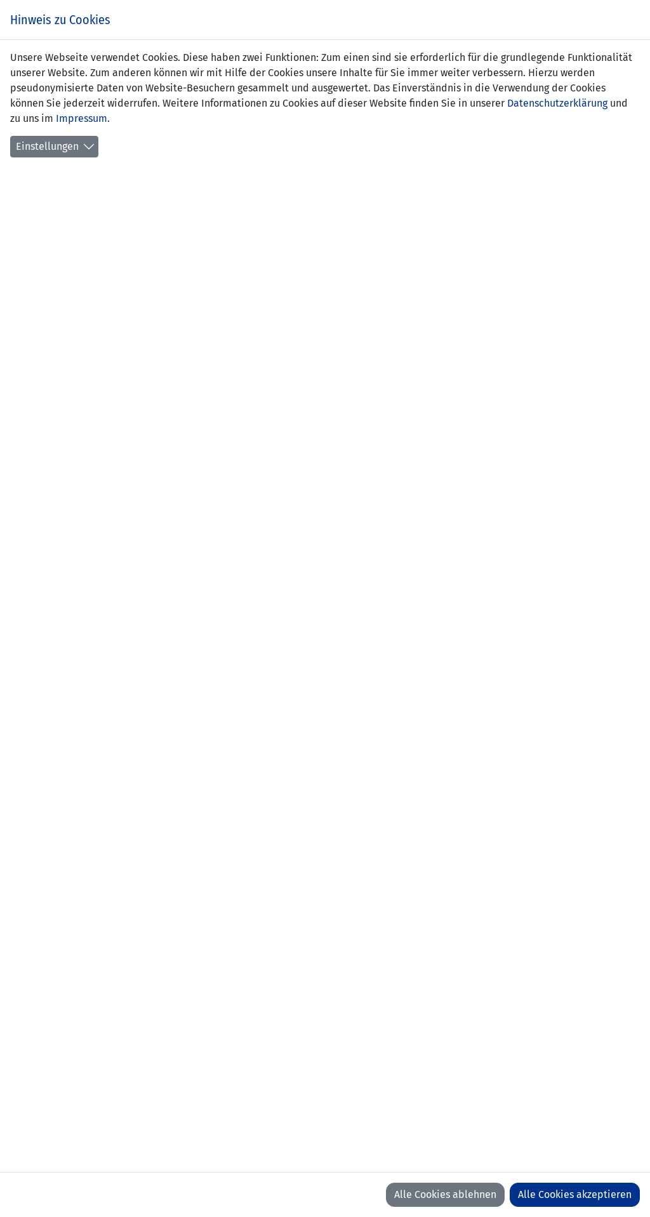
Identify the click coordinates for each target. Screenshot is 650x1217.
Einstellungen (47, 146)
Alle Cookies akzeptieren (575, 1194)
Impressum (81, 118)
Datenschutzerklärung (557, 103)
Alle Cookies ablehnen (445, 1194)
